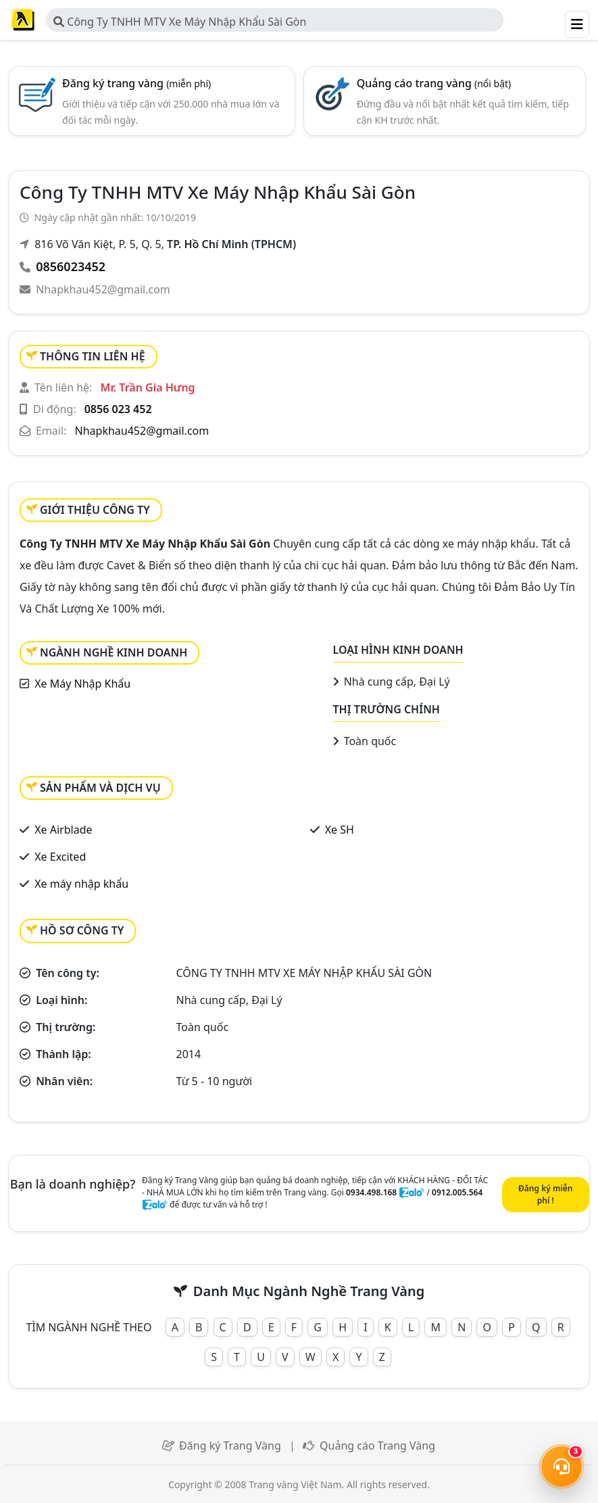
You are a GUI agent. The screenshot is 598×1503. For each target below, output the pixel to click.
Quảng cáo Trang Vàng (377, 1445)
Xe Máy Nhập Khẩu (82, 683)
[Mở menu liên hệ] (561, 1466)
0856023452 (70, 266)
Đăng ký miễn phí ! (545, 1194)
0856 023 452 (118, 409)
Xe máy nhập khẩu (81, 883)
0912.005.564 (457, 1192)
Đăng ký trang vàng (136, 83)
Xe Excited (60, 856)
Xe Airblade (63, 829)
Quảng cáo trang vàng (434, 83)
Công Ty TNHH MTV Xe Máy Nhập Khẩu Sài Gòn (179, 21)
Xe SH (339, 829)
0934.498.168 (371, 1192)
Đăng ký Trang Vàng (230, 1445)
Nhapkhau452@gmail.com (103, 289)
